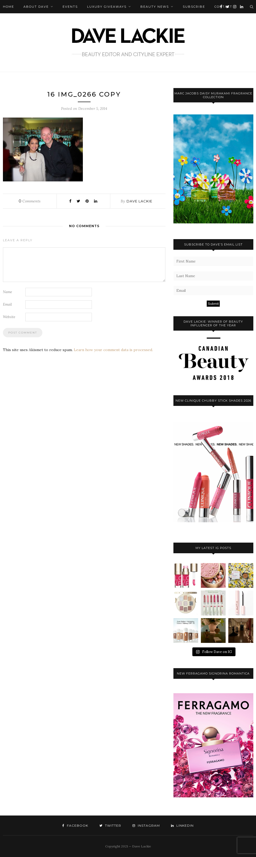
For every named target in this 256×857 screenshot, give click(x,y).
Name (7, 292)
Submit (213, 304)
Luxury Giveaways (107, 7)
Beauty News (154, 7)
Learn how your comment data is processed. (113, 349)
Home (8, 7)
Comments (29, 201)
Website (9, 317)
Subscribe (194, 7)
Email (7, 304)
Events (70, 7)
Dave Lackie (139, 201)
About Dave (36, 7)
